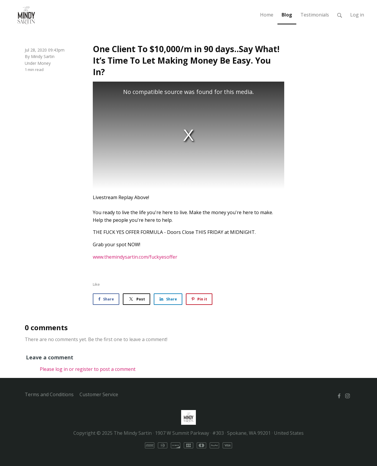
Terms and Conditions (49, 394)
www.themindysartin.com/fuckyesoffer (135, 257)
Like (96, 284)
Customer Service (99, 394)
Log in (357, 14)
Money (44, 63)
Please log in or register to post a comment (87, 369)
